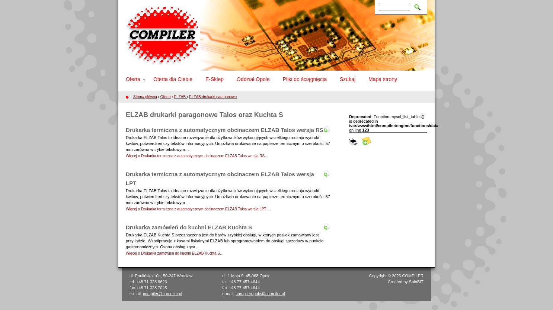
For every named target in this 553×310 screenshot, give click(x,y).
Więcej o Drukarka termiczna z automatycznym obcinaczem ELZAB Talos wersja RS (195, 156)
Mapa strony (382, 79)
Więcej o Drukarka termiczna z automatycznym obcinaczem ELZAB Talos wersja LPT (196, 209)
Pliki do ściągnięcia (305, 79)
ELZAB (180, 97)
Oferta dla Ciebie (172, 79)
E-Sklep (214, 79)
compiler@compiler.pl (162, 293)
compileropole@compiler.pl (260, 293)
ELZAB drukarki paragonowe (213, 97)
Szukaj (347, 79)
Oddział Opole (253, 79)
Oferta (133, 79)
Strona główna (145, 97)
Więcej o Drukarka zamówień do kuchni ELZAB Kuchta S (173, 253)
